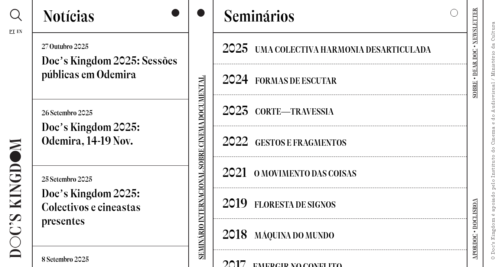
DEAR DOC (475, 62)
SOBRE (475, 89)
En (20, 31)
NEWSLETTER (475, 25)
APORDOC (475, 246)
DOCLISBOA (475, 213)
